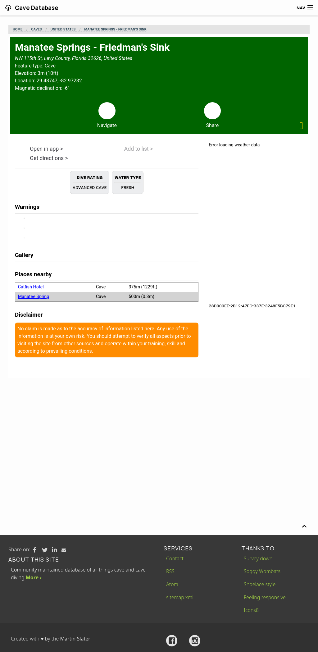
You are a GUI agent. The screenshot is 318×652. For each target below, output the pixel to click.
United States (63, 29)
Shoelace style (259, 584)
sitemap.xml (179, 597)
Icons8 (251, 610)
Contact (175, 558)
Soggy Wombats (262, 571)
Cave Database (36, 8)
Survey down (258, 558)
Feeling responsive (265, 597)
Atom (172, 584)
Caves (36, 29)
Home (17, 29)
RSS (170, 571)
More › (34, 577)
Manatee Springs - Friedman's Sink (115, 29)
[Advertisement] (159, 424)
